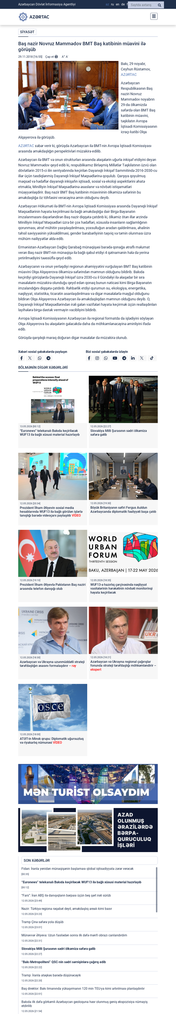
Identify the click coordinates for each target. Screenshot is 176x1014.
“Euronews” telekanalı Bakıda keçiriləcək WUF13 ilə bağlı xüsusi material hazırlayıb (50, 432)
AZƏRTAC (129, 74)
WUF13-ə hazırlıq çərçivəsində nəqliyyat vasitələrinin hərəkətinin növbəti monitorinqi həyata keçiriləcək (121, 588)
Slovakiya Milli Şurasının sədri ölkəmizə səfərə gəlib (58, 949)
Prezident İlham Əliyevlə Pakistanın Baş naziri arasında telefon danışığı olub (53, 586)
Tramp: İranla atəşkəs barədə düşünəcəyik (51, 975)
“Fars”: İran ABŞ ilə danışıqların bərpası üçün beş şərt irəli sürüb (66, 895)
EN (117, 4)
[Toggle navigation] (153, 16)
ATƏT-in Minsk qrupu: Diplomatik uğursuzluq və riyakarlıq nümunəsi (52, 740)
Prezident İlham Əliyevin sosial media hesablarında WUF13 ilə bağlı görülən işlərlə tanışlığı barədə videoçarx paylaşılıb (51, 511)
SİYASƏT (27, 32)
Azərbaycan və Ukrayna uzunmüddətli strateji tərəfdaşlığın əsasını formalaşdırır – (52, 664)
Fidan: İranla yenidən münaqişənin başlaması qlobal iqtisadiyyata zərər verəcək (77, 869)
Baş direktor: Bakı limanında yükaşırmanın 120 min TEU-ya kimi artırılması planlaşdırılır (83, 988)
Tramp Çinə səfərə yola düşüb (42, 922)
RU (112, 4)
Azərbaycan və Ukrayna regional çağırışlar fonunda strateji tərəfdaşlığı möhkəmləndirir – (123, 665)
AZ (107, 4)
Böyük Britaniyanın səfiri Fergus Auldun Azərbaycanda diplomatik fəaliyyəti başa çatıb (123, 509)
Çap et (51, 57)
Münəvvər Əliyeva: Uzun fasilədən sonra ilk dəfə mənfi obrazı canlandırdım (74, 935)
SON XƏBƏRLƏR (37, 860)
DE (123, 4)
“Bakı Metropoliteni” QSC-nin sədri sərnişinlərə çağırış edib (63, 962)
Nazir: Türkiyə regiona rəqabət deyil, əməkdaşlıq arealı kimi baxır (66, 909)
